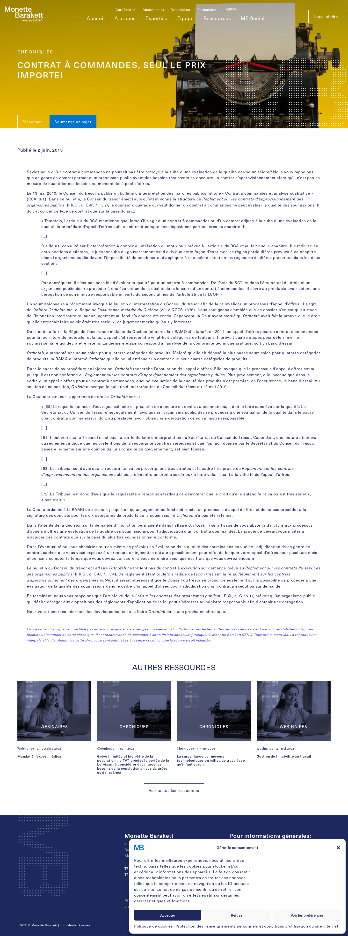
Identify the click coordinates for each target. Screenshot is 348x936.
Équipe (185, 18)
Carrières (125, 9)
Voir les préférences (307, 915)
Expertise (156, 18)
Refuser (237, 915)
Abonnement (153, 9)
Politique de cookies (153, 926)
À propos (125, 18)
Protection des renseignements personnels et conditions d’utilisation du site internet (256, 926)
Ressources (217, 18)
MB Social (253, 18)
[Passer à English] (230, 8)
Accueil (96, 18)
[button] (338, 847)
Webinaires (180, 9)
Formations (206, 9)
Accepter (167, 915)
